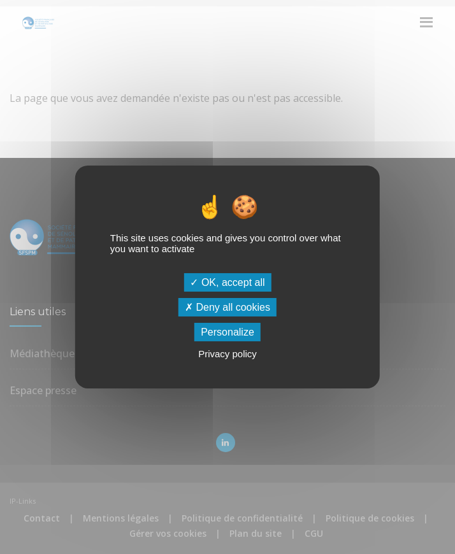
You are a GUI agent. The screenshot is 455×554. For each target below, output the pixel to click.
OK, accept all (227, 281)
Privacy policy (227, 353)
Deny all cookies (227, 307)
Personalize (227, 332)
